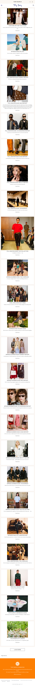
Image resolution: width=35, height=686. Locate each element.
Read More (17, 30)
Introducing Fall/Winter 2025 (17, 535)
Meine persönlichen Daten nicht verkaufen (26, 680)
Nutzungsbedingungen (15, 680)
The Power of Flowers (17, 638)
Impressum (4, 681)
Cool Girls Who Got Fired (17, 302)
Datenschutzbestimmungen (5, 680)
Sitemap (8, 681)
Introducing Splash (17, 51)
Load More (17, 649)
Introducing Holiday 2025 (17, 328)
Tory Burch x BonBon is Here (17, 612)
